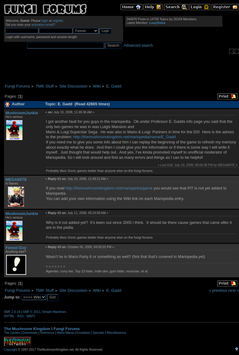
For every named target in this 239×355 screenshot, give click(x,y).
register (58, 20)
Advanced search (138, 45)
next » (233, 290)
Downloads (30, 332)
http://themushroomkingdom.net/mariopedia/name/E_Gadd (124, 137)
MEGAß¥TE (16, 179)
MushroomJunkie (22, 113)
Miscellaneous (116, 332)
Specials (98, 332)
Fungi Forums (67, 328)
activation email (42, 24)
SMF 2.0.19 (12, 312)
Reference (47, 332)
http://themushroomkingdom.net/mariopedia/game (109, 188)
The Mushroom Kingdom (27, 328)
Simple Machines (54, 312)
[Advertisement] (121, 69)
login (45, 20)
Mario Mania (65, 332)
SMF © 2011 (32, 312)
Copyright (10, 349)
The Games (12, 332)
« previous (218, 290)
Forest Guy (16, 247)
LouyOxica (157, 23)
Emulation (83, 332)
